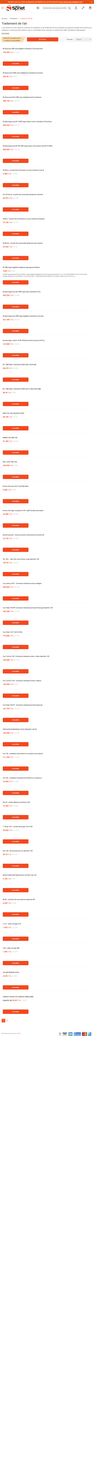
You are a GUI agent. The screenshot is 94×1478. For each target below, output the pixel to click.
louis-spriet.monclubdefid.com (70, 2)
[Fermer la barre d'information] (91, 2)
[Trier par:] (83, 39)
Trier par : (70, 39)
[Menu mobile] (3, 8)
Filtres (42, 39)
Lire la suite (5, 33)
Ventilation (13, 19)
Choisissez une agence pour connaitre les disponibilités (12, 39)
